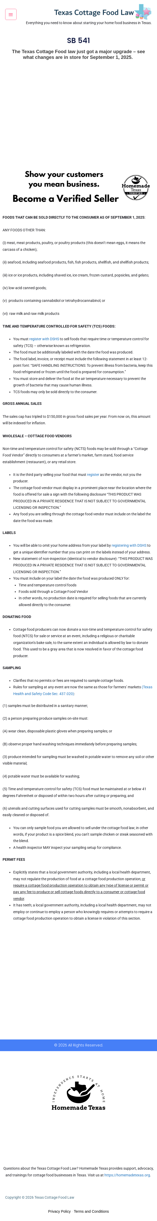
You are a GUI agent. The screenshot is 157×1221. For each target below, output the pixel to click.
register (93, 475)
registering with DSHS (129, 545)
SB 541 (78, 41)
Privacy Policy (59, 1211)
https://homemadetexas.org (127, 1175)
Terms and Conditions (91, 1211)
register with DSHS (43, 339)
